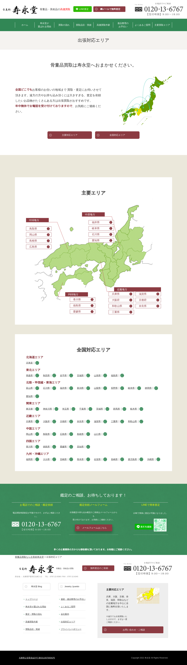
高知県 (80, 447)
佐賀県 (97, 459)
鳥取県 (46, 434)
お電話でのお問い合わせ (148, 568)
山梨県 (97, 388)
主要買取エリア (162, 25)
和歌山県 (132, 421)
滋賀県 (97, 421)
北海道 (29, 363)
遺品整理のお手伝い (123, 25)
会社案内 (65, 614)
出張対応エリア (68, 622)
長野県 (114, 388)
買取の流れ (64, 25)
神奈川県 (47, 409)
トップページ (31, 599)
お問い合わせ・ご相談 (134, 629)
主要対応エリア (69, 135)
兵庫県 (29, 421)
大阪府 (46, 421)
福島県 (114, 375)
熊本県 (80, 459)
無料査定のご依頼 (99, 568)
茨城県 (99, 409)
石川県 (46, 388)
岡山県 (29, 434)
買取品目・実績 (83, 25)
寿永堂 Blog (36, 586)
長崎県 (114, 459)
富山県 (29, 388)
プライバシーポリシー (71, 629)
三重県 (114, 421)
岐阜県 (131, 388)
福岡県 (29, 459)
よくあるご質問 (142, 25)
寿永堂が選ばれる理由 (44, 25)
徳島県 (46, 447)
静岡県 (148, 388)
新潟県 (80, 388)
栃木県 (133, 409)
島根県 (80, 434)
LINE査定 (83, 9)
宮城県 (80, 375)
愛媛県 (63, 447)
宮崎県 (63, 459)
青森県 (29, 375)
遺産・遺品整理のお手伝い (73, 599)
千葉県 (82, 409)
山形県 (97, 375)
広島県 (63, 434)
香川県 (29, 447)
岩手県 (63, 375)
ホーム (24, 25)
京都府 (63, 421)
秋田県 (46, 375)
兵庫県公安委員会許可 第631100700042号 (37, 658)
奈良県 (80, 421)
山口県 (97, 434)
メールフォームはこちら (94, 528)
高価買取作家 (103, 25)
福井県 (63, 388)
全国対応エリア (117, 135)
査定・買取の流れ (33, 614)
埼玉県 (65, 409)
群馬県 (116, 409)
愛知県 (29, 396)
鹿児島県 (132, 459)
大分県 (46, 459)
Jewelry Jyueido (72, 586)
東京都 (29, 409)
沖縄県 (150, 459)
